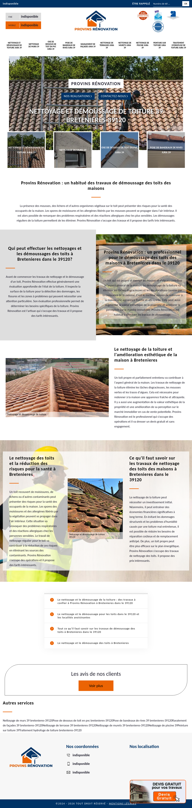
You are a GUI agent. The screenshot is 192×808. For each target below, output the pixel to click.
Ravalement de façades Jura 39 (88, 45)
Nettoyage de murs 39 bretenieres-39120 (28, 720)
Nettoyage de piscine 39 (163, 725)
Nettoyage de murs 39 (33, 45)
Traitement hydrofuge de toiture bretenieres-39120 (50, 730)
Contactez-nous (114, 96)
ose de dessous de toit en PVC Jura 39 (50, 45)
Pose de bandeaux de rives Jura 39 (69, 45)
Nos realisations (78, 96)
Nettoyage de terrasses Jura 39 (107, 45)
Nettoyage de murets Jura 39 (124, 45)
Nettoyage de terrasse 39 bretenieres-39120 (69, 725)
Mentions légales (122, 803)
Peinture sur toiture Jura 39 (159, 45)
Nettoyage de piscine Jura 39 (142, 45)
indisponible (10, 3)
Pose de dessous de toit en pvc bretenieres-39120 (83, 720)
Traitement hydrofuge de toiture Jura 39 (178, 45)
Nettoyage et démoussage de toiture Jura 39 (14, 45)
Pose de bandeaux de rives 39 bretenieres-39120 (142, 720)
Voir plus (96, 685)
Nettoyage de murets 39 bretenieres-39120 (122, 725)
